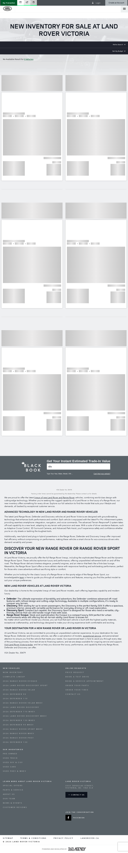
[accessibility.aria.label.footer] (77, 849)
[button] (9, 3)
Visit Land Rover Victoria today (18, 644)
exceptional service (92, 636)
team (22, 577)
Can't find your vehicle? (102, 474)
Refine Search (118, 44)
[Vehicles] (78, 466)
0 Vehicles (28, 59)
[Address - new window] (95, 787)
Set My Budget (117, 51)
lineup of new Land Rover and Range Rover (54, 497)
